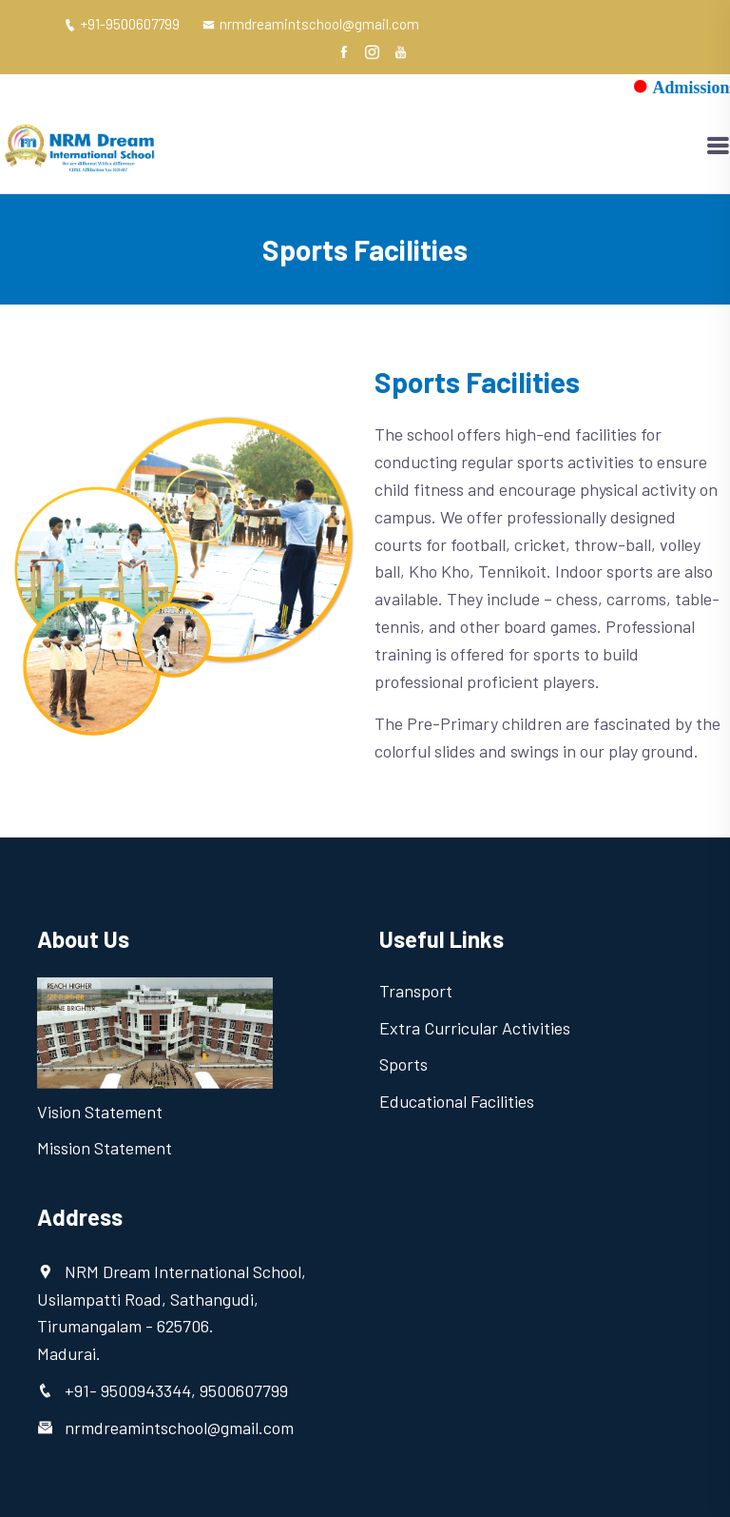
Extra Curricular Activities (474, 1027)
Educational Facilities (456, 1101)
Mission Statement (104, 1147)
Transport (415, 990)
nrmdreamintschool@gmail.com (310, 23)
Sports (403, 1064)
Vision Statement (100, 1111)
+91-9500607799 (122, 23)
